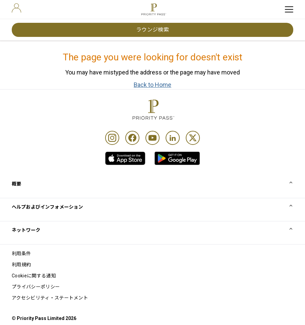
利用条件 (21, 253)
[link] (125, 158)
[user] (16, 8)
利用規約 (21, 264)
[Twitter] (193, 138)
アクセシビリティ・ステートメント (50, 298)
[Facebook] (132, 138)
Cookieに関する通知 (34, 275)
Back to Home (152, 84)
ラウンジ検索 (152, 29)
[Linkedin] (173, 138)
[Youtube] (152, 138)
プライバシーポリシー (36, 286)
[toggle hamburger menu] (289, 9)
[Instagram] (112, 138)
